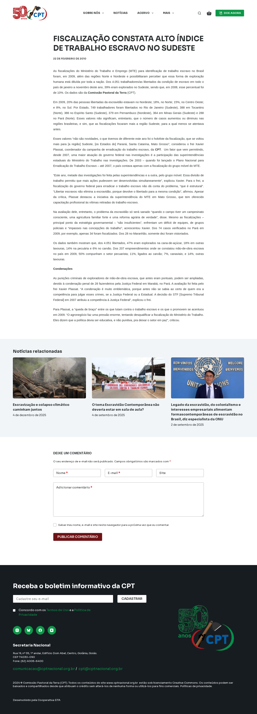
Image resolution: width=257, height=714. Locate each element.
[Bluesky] (28, 630)
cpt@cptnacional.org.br (102, 669)
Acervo (146, 13)
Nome (62, 473)
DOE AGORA (230, 13)
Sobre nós (94, 13)
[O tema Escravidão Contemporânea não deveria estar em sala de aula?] (128, 378)
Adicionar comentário (74, 487)
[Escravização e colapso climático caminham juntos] (49, 378)
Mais (169, 13)
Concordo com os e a (55, 612)
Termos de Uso (57, 610)
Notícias (120, 13)
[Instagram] (17, 630)
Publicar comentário (77, 537)
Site (162, 473)
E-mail (114, 473)
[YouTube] (52, 630)
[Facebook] (40, 630)
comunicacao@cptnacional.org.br (44, 669)
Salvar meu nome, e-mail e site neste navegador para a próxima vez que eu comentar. (113, 525)
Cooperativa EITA (49, 700)
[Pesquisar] (199, 13)
